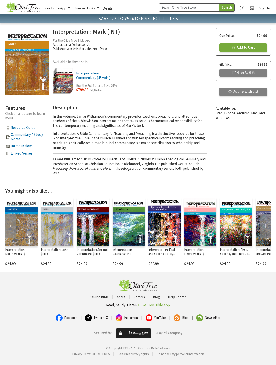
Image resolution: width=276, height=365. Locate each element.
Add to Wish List (243, 91)
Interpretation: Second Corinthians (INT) (92, 252)
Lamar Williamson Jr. (77, 45)
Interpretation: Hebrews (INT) (194, 252)
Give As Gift (243, 72)
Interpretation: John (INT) (54, 252)
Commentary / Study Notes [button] (27, 137)
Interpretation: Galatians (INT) (123, 252)
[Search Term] (189, 7)
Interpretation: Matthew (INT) (15, 252)
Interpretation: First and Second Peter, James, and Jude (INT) (163, 254)
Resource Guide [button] (23, 127)
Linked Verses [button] (21, 153)
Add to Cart (243, 47)
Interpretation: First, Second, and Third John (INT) (236, 254)
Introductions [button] (22, 146)
